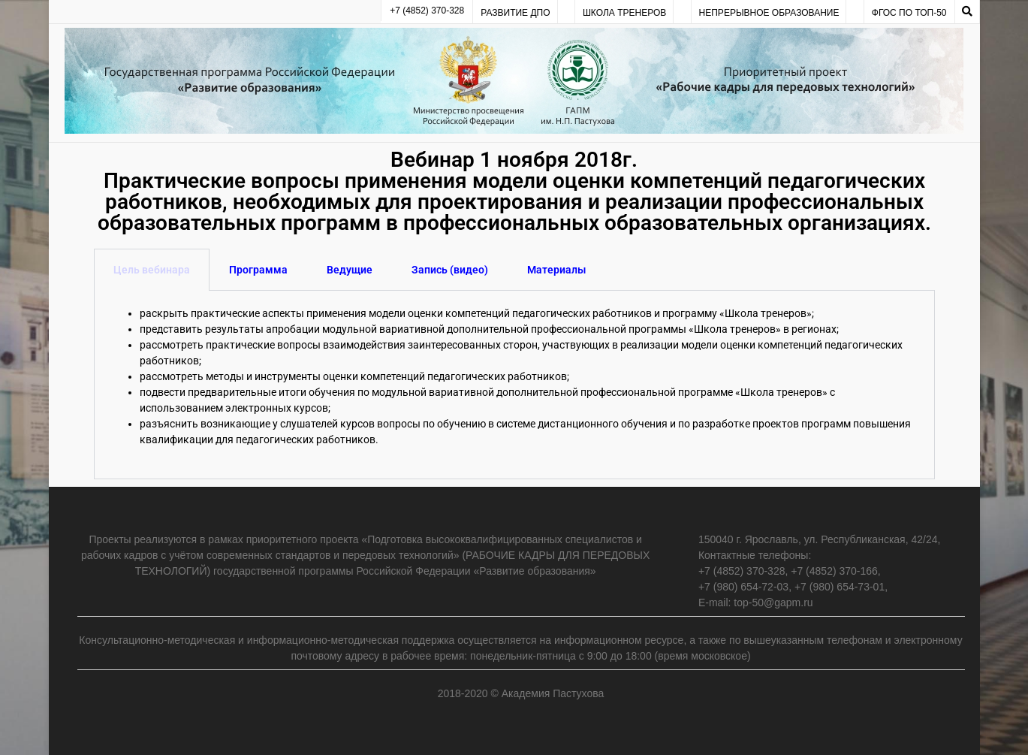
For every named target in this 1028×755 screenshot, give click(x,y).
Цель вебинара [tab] (151, 270)
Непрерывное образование (769, 13)
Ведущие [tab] (349, 270)
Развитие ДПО (515, 13)
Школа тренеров (624, 13)
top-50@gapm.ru (773, 602)
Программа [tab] (258, 270)
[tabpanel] (514, 385)
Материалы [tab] (556, 270)
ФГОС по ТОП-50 (909, 13)
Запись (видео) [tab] (450, 270)
